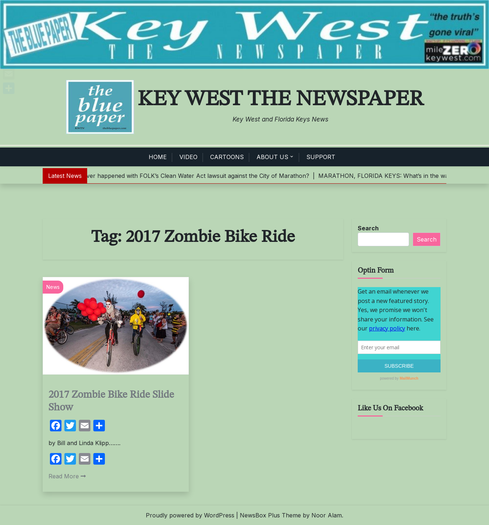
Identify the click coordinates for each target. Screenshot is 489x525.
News (53, 287)
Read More (67, 476)
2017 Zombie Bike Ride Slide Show (111, 401)
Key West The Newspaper (281, 99)
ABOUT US (272, 157)
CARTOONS (227, 157)
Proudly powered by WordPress (190, 515)
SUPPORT (320, 157)
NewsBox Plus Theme (270, 515)
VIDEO (188, 157)
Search (368, 228)
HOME (158, 157)
